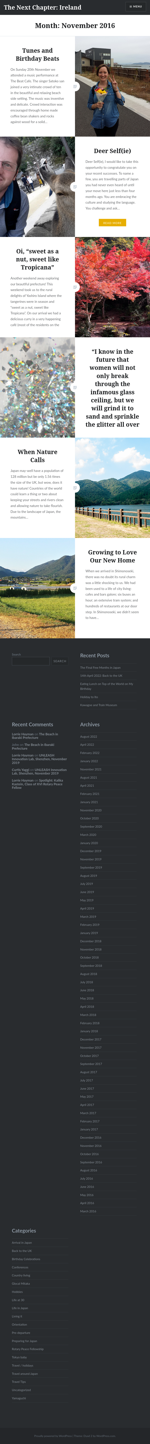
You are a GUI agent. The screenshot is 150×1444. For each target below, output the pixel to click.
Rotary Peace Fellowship (28, 1349)
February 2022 (89, 753)
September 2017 (91, 1064)
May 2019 (86, 900)
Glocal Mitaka (21, 1283)
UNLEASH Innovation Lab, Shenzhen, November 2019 (39, 759)
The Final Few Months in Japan (100, 667)
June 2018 (87, 990)
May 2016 (86, 1195)
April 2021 (87, 785)
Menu (137, 7)
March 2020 (88, 834)
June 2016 (87, 1186)
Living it (17, 1316)
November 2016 (91, 1145)
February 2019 (89, 924)
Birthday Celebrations (26, 1259)
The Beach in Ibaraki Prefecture (35, 736)
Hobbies (17, 1291)
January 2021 (89, 802)
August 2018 (88, 974)
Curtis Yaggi (20, 770)
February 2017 (89, 1121)
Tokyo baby (19, 1357)
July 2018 (86, 982)
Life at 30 (18, 1300)
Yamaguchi (19, 1398)
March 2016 (88, 1211)
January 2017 (89, 1129)
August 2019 (88, 875)
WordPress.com (105, 1436)
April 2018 (87, 1006)
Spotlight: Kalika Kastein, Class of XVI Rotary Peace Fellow (37, 784)
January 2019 (89, 933)
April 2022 (87, 744)
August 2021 (88, 777)
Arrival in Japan (22, 1242)
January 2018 (89, 1031)
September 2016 (91, 1162)
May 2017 (86, 1096)
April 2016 (87, 1203)
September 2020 (91, 826)
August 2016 (88, 1170)
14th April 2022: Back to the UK (101, 675)
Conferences (20, 1267)
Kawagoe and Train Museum (98, 705)
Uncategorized (21, 1390)
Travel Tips (19, 1381)
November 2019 (91, 859)
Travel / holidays (22, 1365)
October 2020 (89, 818)
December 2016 (90, 1137)
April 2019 (87, 908)
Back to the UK (22, 1251)
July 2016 (86, 1178)
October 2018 (89, 957)
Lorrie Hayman (23, 734)
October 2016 (89, 1154)
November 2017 (91, 1047)
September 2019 (91, 867)
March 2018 (88, 1015)
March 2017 (88, 1113)
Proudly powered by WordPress (53, 1436)
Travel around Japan (25, 1373)
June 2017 (87, 1088)
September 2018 (91, 965)
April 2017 (87, 1105)
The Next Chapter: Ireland (42, 7)
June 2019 (87, 892)
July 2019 (86, 883)
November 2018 (91, 949)
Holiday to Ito (89, 697)
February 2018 (89, 1023)
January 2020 (89, 843)
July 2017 (86, 1080)
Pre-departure (21, 1332)
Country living (21, 1275)
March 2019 (88, 916)
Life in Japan (20, 1308)
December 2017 (90, 1039)
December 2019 (90, 851)
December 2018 (90, 941)
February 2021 (89, 793)
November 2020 (91, 810)
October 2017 (89, 1056)
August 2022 (88, 736)
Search (16, 654)
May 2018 (86, 998)
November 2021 (91, 769)
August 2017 (88, 1072)
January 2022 (89, 761)
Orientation (19, 1324)
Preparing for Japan (24, 1341)
